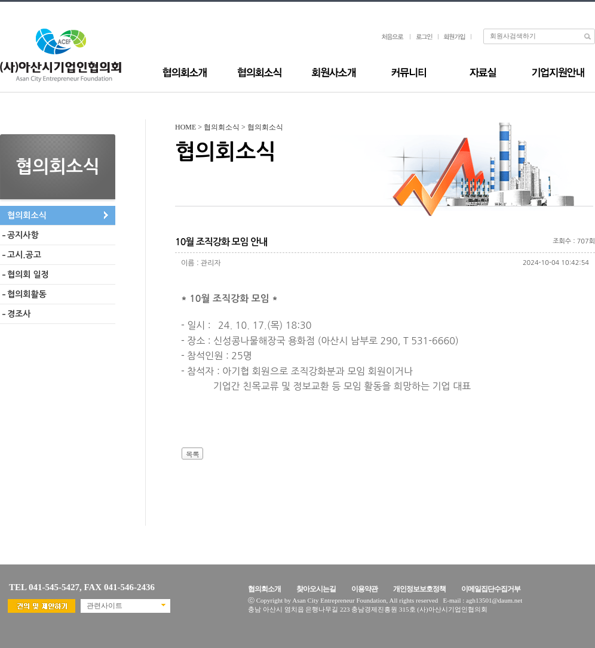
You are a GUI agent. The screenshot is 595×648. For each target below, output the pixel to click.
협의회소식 (27, 215)
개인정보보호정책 (419, 589)
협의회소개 (264, 589)
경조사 (18, 314)
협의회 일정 (28, 274)
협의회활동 (27, 294)
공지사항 (23, 235)
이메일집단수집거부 (490, 589)
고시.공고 (24, 255)
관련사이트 (104, 605)
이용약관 (364, 589)
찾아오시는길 (316, 589)
